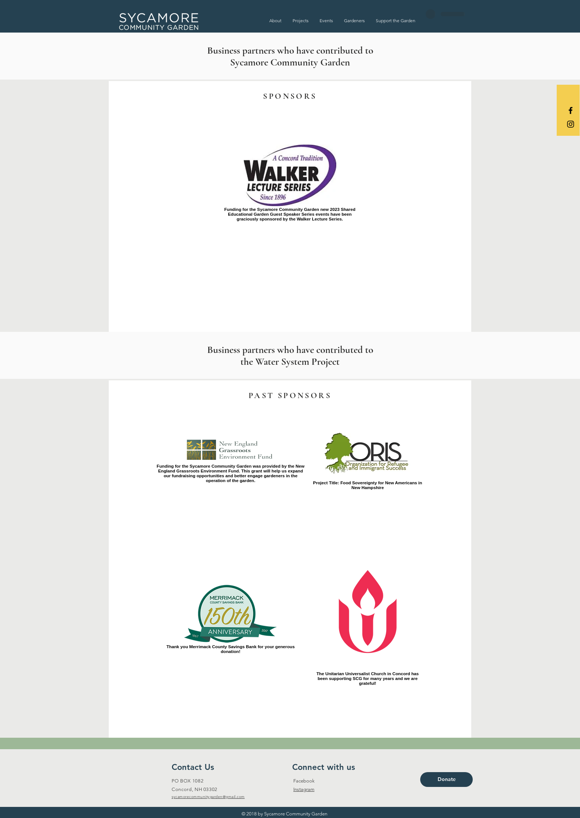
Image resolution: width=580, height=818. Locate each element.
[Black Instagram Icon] (570, 124)
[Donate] (446, 779)
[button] (275, 20)
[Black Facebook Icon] (570, 110)
